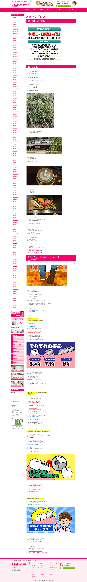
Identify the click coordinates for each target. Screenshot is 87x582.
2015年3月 (15, 187)
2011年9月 (15, 266)
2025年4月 (15, 47)
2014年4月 (15, 213)
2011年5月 (15, 275)
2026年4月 (15, 19)
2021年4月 (15, 153)
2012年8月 (15, 240)
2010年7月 (15, 293)
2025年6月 (15, 42)
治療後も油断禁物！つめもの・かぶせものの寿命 (50, 258)
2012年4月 (15, 250)
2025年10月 (15, 33)
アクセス (71, 9)
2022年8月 (15, 121)
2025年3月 (15, 49)
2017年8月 (15, 160)
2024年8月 (15, 65)
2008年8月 (15, 305)
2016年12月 (15, 162)
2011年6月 (15, 273)
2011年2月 (15, 282)
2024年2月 (15, 79)
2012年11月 (15, 236)
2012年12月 (15, 233)
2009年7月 (15, 302)
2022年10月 (15, 116)
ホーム (16, 9)
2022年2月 (15, 134)
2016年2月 (15, 169)
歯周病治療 (52, 572)
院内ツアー (27, 9)
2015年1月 (15, 192)
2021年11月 (15, 141)
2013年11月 (15, 220)
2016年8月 (15, 164)
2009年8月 (15, 300)
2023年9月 (15, 91)
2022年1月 (15, 137)
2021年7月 (15, 151)
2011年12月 (15, 259)
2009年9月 (15, 298)
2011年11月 (15, 261)
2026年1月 (15, 26)
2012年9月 (15, 238)
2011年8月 (15, 268)
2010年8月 (15, 291)
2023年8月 (15, 93)
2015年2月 (15, 190)
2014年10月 (15, 199)
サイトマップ (42, 576)
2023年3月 (15, 105)
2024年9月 (15, 63)
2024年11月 (15, 59)
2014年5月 (15, 210)
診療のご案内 (34, 569)
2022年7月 (15, 123)
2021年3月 (15, 155)
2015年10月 (15, 176)
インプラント (42, 569)
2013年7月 (15, 224)
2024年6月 (15, 70)
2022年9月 (15, 118)
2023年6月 (15, 98)
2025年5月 (15, 45)
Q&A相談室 (34, 576)
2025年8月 (15, 38)
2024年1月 (15, 82)
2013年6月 (15, 226)
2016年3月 (15, 167)
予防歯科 (42, 574)
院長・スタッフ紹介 (38, 9)
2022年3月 (15, 132)
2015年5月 (15, 183)
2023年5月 (15, 100)
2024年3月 (15, 77)
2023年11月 (15, 86)
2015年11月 (15, 174)
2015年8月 (15, 180)
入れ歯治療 (42, 572)
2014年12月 (15, 194)
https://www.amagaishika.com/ (35, 250)
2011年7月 (15, 270)
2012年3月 (15, 252)
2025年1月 (15, 54)
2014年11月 (15, 197)
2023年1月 (15, 109)
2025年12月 (15, 29)
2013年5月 (15, 229)
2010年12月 (15, 286)
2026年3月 (15, 22)
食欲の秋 (33, 66)
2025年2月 (15, 52)
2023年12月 (15, 84)
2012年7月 (15, 243)
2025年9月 (15, 36)
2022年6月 (15, 125)
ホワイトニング (35, 572)
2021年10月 (15, 144)
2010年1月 (15, 296)
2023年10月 (15, 88)
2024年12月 (15, 56)
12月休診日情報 (36, 21)
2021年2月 (15, 157)
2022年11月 (15, 114)
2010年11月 (15, 289)
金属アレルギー (53, 574)
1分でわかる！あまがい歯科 (37, 567)
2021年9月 (15, 146)
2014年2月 (15, 215)
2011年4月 (15, 277)
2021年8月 (15, 148)
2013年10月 (15, 222)
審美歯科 (33, 574)
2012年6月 (15, 245)
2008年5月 (15, 307)
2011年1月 (15, 284)
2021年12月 (15, 139)
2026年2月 (15, 24)
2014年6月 (15, 208)
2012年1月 (15, 256)
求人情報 (49, 9)
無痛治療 (52, 569)
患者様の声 (60, 9)
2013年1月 (15, 231)
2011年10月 (15, 263)
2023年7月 (15, 95)
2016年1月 (15, 171)
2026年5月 (15, 17)
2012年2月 (15, 254)
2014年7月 (15, 206)
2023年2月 (15, 107)
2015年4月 (15, 185)
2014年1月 (15, 217)
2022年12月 (15, 111)
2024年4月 (15, 75)
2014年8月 (15, 203)
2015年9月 (15, 178)
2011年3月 (15, 279)
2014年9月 (15, 201)
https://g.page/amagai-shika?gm (40, 252)
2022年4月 (15, 130)
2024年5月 (15, 72)
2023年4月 (15, 102)
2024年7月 (15, 68)
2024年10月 (15, 61)
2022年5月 (15, 128)
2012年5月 (15, 247)
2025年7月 (15, 40)
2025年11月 (15, 31)
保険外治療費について (54, 567)
